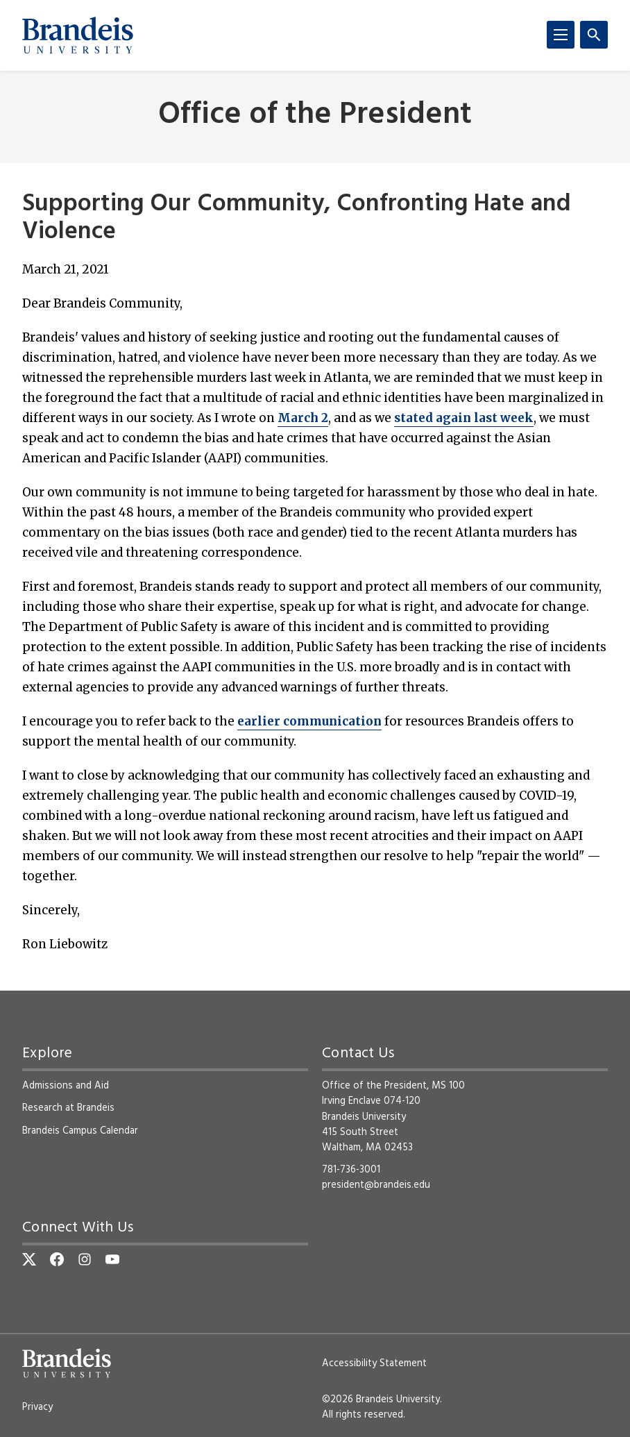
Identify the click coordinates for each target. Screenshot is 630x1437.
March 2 (303, 418)
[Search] (594, 35)
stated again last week (464, 418)
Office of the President (315, 116)
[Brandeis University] (77, 35)
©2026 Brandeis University (381, 1399)
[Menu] (560, 35)
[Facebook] (57, 1259)
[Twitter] (29, 1259)
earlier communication (309, 721)
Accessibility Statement (374, 1363)
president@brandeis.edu (376, 1185)
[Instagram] (85, 1259)
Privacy (37, 1407)
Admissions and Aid (65, 1085)
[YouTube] (112, 1259)
